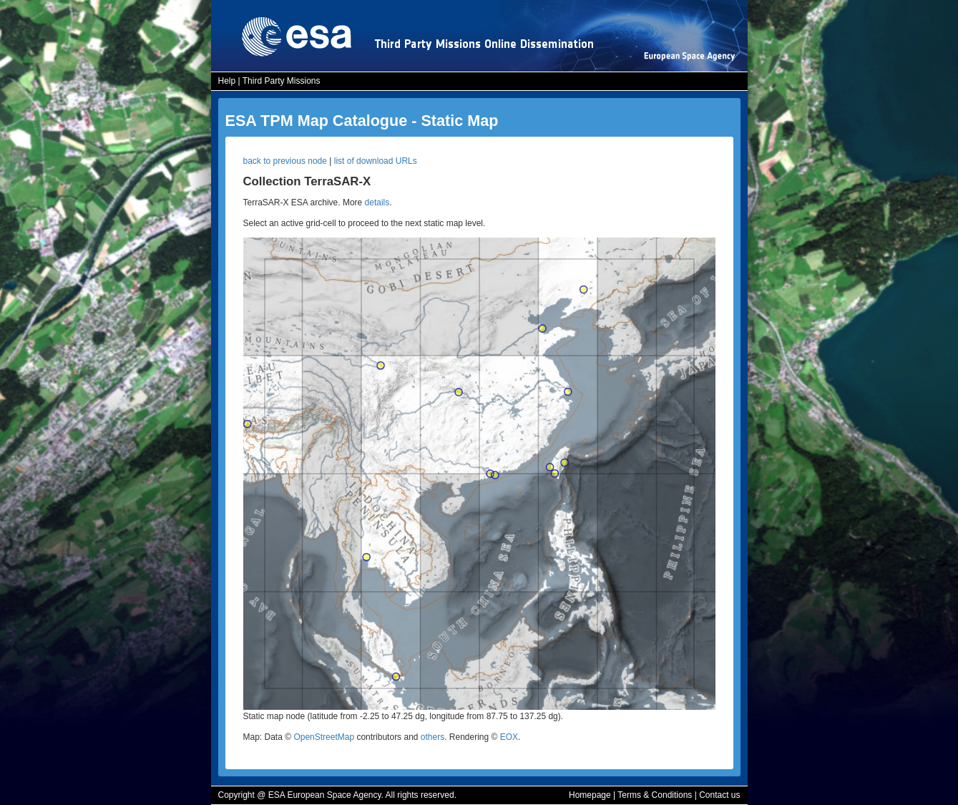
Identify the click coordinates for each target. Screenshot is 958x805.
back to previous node (285, 161)
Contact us (719, 795)
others (432, 737)
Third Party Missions (282, 81)
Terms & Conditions (654, 795)
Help (227, 81)
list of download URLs (375, 161)
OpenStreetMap (323, 737)
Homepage (590, 795)
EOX (509, 737)
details (377, 202)
